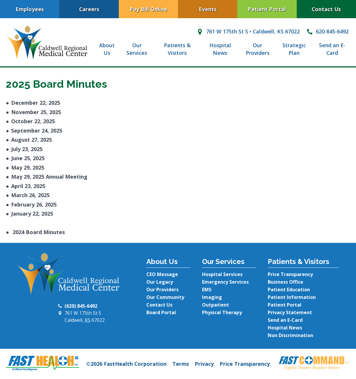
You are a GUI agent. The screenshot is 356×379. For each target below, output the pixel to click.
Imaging (212, 297)
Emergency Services (225, 282)
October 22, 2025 (33, 121)
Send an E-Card (332, 49)
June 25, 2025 (28, 158)
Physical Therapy (222, 312)
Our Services (136, 49)
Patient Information (292, 297)
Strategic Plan (294, 49)
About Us (107, 49)
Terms (180, 363)
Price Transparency (290, 274)
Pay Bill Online (148, 9)
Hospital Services (222, 274)
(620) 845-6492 (81, 306)
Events (207, 9)
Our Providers (257, 49)
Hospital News (220, 49)
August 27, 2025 (31, 139)
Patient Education (289, 289)
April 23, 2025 (28, 186)
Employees (30, 9)
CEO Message (162, 274)
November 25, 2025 (36, 112)
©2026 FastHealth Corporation (126, 363)
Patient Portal (267, 9)
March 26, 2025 (30, 195)
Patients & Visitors (177, 49)
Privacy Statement (290, 312)
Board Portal (161, 312)
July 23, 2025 (27, 149)
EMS (206, 289)
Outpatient (215, 305)
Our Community (165, 297)
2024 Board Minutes (38, 232)
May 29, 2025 (27, 167)
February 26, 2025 (34, 204)
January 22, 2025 (32, 213)
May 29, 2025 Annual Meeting (49, 176)
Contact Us (326, 9)
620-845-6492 (327, 31)
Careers (89, 9)
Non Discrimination (290, 335)
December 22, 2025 (35, 102)
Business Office (285, 282)
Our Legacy (159, 282)
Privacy (204, 363)
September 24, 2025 (36, 130)
